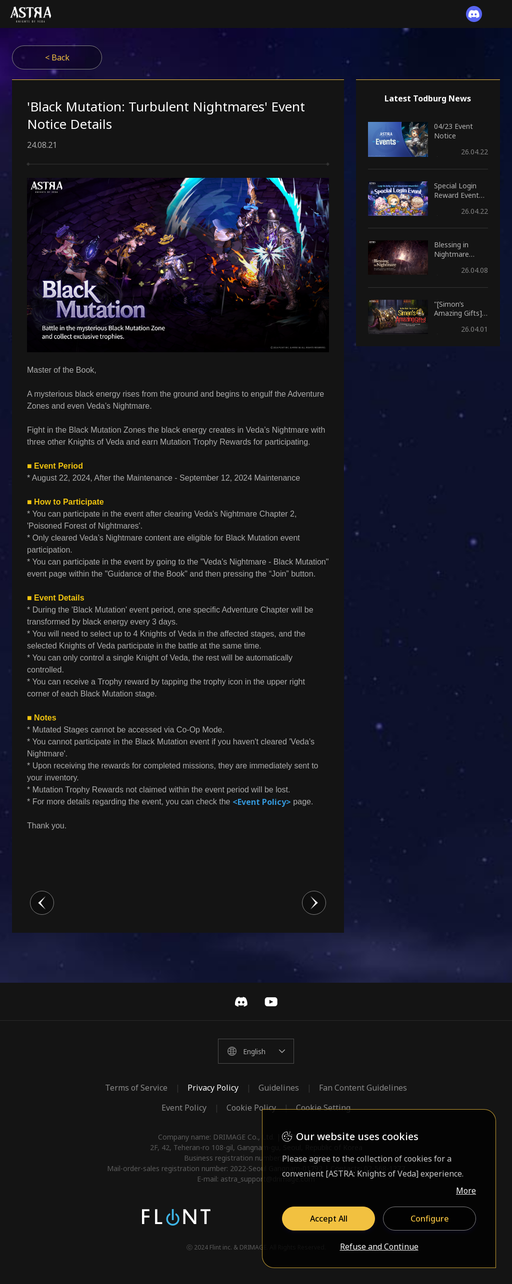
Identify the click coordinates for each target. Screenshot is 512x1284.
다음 (314, 903)
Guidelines (278, 1087)
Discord (241, 1002)
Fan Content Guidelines (363, 1087)
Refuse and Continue (379, 1247)
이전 (42, 903)
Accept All (329, 1218)
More (466, 1190)
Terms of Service (136, 1087)
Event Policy (184, 1107)
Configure (429, 1218)
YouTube (271, 1002)
